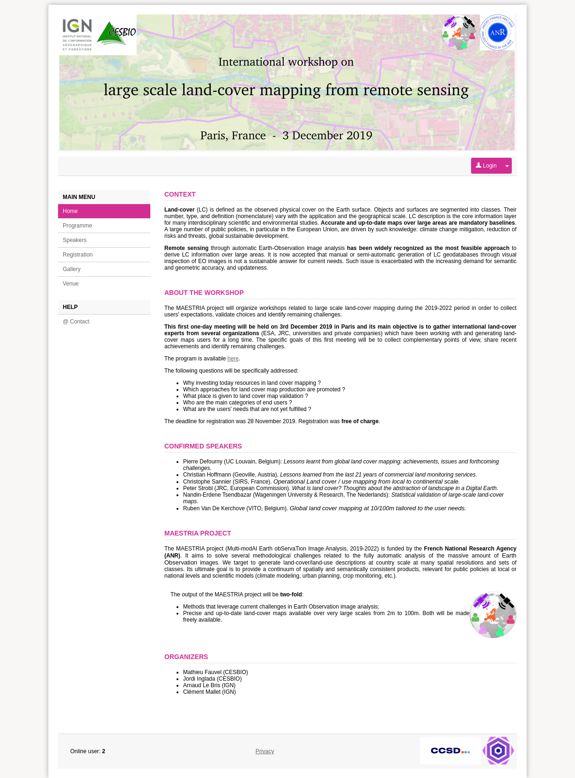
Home (70, 211)
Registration (78, 254)
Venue (71, 283)
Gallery (72, 269)
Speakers (75, 240)
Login (486, 165)
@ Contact (76, 321)
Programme (77, 225)
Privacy (265, 751)
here (233, 358)
